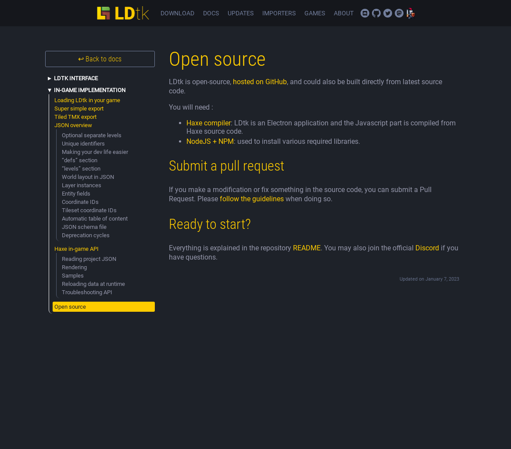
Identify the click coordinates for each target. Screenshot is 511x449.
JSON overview (73, 125)
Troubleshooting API (87, 292)
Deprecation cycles (86, 235)
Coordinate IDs (80, 202)
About (344, 13)
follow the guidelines (252, 199)
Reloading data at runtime (93, 284)
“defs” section (79, 160)
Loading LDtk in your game (87, 100)
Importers (279, 13)
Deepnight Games (410, 13)
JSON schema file (84, 227)
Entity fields (76, 193)
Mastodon (399, 13)
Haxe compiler (208, 123)
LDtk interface (76, 78)
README (307, 248)
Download (177, 13)
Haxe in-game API (76, 249)
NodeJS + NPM (210, 141)
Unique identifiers (83, 143)
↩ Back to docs (99, 59)
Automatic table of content (95, 218)
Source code (376, 13)
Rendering (74, 267)
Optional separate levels (91, 135)
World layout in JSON (88, 177)
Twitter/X (387, 13)
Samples (73, 275)
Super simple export (79, 108)
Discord (427, 248)
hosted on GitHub (260, 82)
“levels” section (81, 168)
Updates (241, 13)
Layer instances (81, 185)
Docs (211, 13)
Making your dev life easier (95, 152)
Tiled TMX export (75, 117)
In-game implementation (89, 90)
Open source (70, 306)
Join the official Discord (365, 13)
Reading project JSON (89, 259)
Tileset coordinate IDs (89, 210)
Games (314, 13)
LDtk (122, 13)
